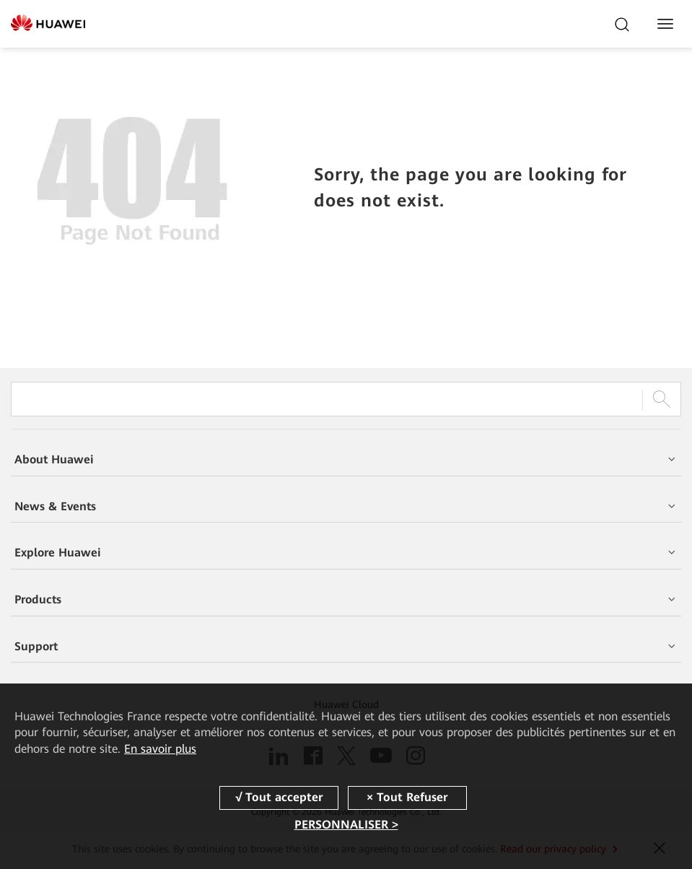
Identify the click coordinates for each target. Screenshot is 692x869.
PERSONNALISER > (346, 824)
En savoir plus (160, 749)
